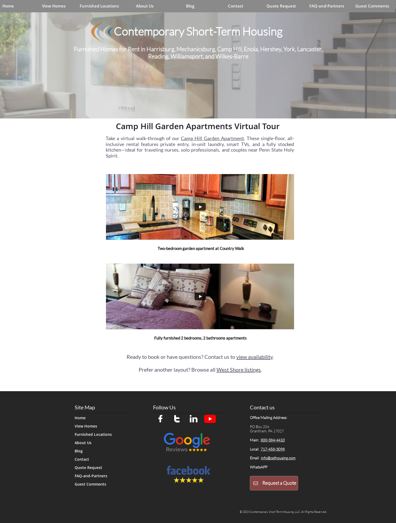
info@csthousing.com (278, 458)
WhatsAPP (258, 467)
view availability (254, 356)
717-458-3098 (273, 449)
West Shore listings (238, 369)
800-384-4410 (273, 440)
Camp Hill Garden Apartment (212, 138)
